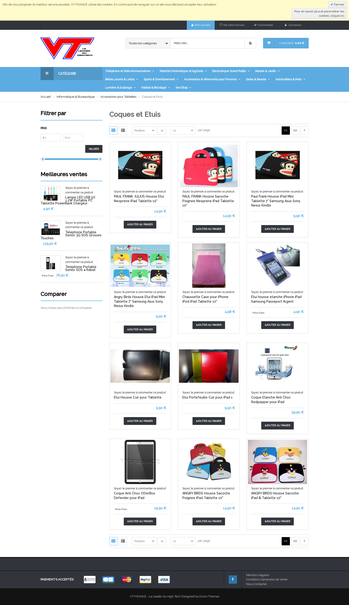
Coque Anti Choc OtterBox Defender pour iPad (134, 495)
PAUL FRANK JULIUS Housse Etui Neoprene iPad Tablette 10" (139, 199)
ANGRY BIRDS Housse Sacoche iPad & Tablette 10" (275, 495)
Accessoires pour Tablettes (118, 96)
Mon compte (202, 25)
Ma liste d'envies (234, 25)
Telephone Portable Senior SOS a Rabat (80, 268)
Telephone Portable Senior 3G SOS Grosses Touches (71, 235)
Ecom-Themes (209, 596)
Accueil (46, 96)
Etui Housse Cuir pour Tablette (138, 397)
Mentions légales (257, 575)
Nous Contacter (256, 584)
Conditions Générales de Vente (266, 579)
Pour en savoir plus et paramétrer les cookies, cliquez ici (319, 14)
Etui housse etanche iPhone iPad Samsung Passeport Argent (276, 299)
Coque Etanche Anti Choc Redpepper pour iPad (271, 400)
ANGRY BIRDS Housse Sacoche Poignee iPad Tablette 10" (206, 495)
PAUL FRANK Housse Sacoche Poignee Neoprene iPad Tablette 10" (208, 201)
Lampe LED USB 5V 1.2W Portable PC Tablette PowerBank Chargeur (68, 200)
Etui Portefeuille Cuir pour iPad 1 (207, 397)
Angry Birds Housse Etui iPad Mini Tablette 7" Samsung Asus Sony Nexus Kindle (139, 301)
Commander (265, 25)
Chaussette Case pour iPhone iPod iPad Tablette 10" (205, 299)
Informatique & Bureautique (76, 96)
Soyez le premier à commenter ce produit (140, 191)
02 (295, 130)
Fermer (338, 4)
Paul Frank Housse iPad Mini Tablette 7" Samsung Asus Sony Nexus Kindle (275, 201)
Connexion (295, 25)
